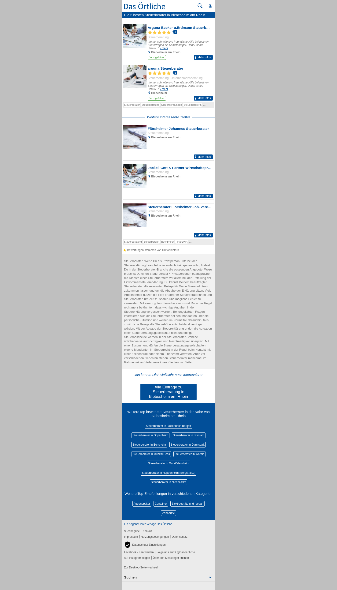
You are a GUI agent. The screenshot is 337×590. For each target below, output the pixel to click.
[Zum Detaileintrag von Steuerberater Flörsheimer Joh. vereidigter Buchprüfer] (168, 221)
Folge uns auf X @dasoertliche (176, 552)
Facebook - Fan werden (139, 552)
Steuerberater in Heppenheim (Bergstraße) (168, 472)
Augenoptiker (142, 503)
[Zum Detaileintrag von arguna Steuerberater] (168, 83)
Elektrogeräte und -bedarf (187, 503)
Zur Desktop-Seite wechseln (141, 567)
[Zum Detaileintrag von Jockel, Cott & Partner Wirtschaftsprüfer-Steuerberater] (168, 181)
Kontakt (147, 531)
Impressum (131, 536)
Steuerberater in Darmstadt (188, 444)
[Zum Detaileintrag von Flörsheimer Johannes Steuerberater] (168, 142)
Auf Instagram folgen (137, 558)
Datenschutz (179, 536)
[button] (208, 6)
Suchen (130, 577)
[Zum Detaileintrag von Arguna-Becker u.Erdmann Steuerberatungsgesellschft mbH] (168, 42)
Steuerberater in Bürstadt (188, 435)
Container (161, 503)
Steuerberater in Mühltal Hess (151, 454)
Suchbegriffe (132, 531)
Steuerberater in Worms (189, 454)
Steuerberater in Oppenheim (150, 435)
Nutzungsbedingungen (155, 536)
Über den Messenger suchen (171, 558)
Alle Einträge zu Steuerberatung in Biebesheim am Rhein (168, 392)
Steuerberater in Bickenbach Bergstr (168, 426)
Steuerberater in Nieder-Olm (168, 482)
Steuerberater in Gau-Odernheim (168, 463)
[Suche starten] (200, 5)
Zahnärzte (168, 513)
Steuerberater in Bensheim (149, 444)
